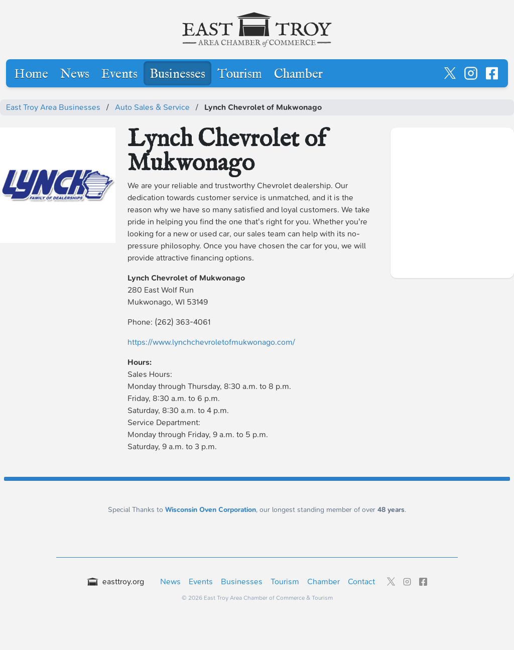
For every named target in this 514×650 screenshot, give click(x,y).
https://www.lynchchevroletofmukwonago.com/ (211, 342)
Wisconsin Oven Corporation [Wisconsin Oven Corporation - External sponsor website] (210, 509)
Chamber (298, 74)
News (74, 74)
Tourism (239, 74)
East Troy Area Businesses (53, 107)
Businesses (177, 74)
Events (119, 74)
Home (31, 74)
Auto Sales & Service (152, 107)
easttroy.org (115, 581)
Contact (361, 581)
